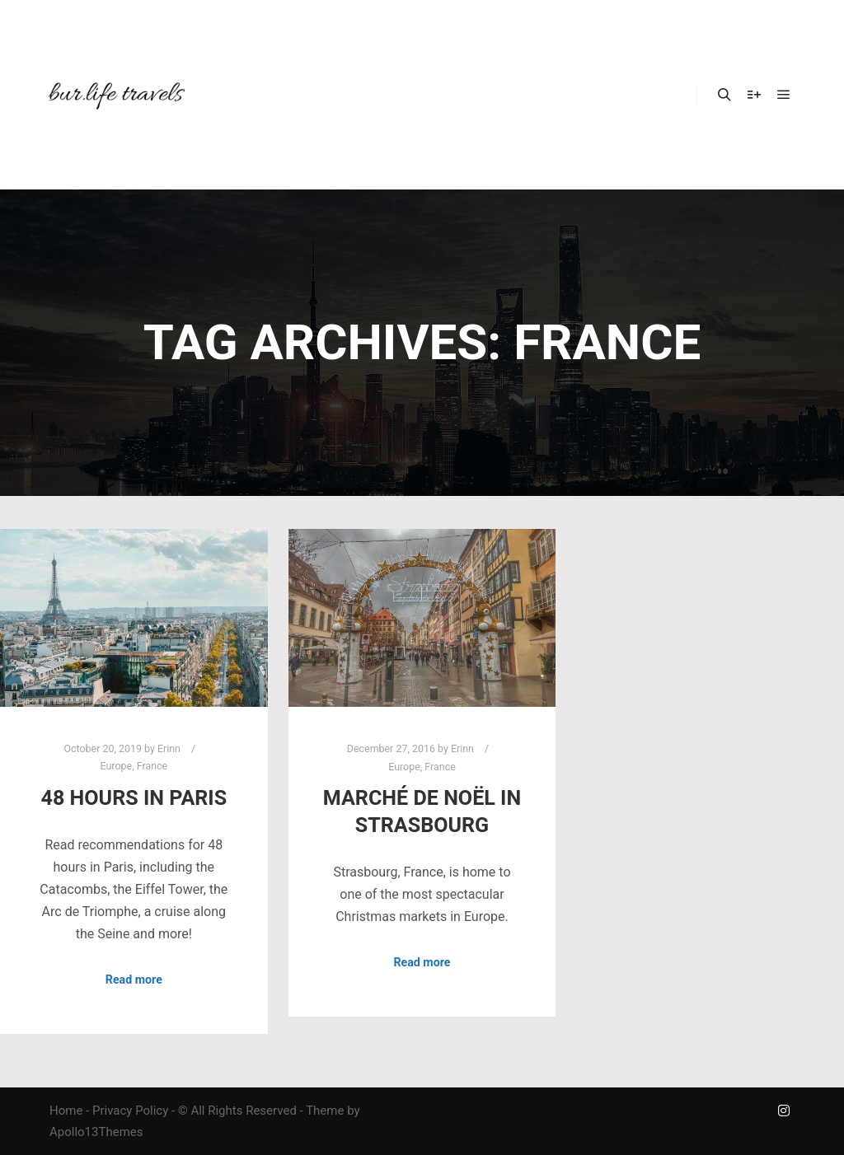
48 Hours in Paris (134, 798)
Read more (134, 979)
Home (65, 1110)
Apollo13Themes (96, 1132)
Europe (117, 766)
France (152, 766)
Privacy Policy (130, 1110)
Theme (325, 1110)
